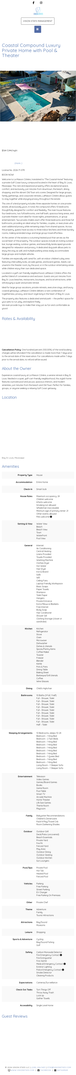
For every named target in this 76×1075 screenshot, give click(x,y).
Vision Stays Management (37, 21)
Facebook (44, 1070)
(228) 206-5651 (38, 1067)
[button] (5, 96)
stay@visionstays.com (59, 1067)
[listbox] (38, 96)
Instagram (61, 1070)
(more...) (18, 163)
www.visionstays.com (21, 1070)
